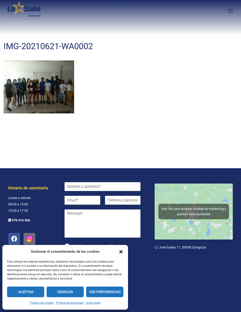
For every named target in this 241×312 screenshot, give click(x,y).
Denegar (65, 292)
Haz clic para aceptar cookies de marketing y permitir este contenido (193, 211)
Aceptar (25, 292)
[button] (121, 251)
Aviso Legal (93, 302)
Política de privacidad (70, 302)
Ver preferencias (105, 292)
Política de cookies (42, 302)
